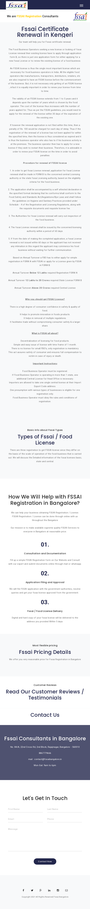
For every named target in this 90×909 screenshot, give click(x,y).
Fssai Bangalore (61, 897)
